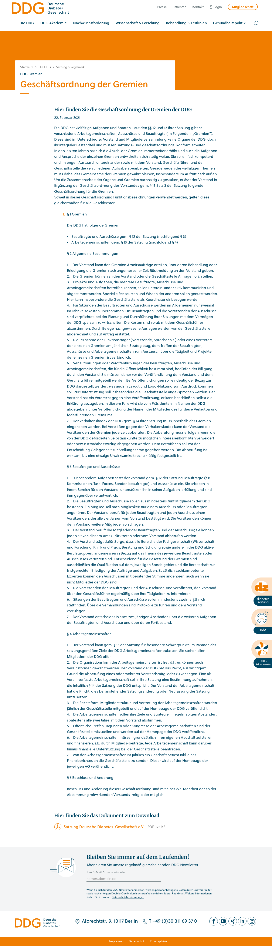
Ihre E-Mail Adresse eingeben (106, 872)
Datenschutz (137, 941)
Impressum (117, 941)
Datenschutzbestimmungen (128, 897)
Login (218, 6)
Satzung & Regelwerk (70, 67)
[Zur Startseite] (40, 9)
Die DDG (45, 67)
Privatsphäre (158, 941)
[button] (27, 23)
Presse (162, 6)
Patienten (179, 6)
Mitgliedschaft (243, 6)
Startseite (26, 67)
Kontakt (198, 6)
